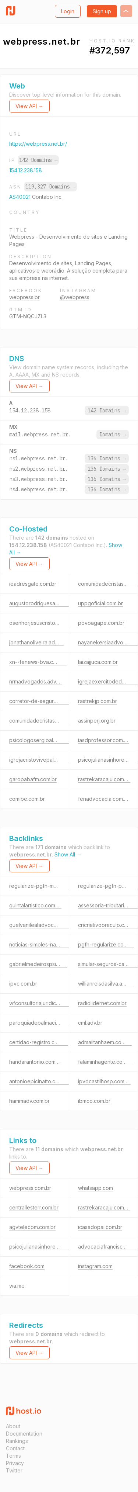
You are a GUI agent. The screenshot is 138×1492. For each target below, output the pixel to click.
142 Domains (38, 160)
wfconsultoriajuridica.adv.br (42, 1003)
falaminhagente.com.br (105, 1062)
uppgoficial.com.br (100, 603)
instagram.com (95, 1266)
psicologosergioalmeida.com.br (47, 740)
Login (67, 11)
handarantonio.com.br (35, 1062)
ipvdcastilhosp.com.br (104, 1081)
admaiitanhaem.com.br (105, 1042)
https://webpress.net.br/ (38, 144)
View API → (29, 106)
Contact (15, 1448)
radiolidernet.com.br (102, 1003)
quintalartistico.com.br (35, 905)
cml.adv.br (90, 1023)
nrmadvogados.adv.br (35, 681)
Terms (13, 1456)
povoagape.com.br (101, 623)
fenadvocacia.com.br (103, 799)
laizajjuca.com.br (98, 662)
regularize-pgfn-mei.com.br (42, 886)
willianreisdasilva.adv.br (106, 983)
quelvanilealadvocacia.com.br (45, 925)
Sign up (102, 11)
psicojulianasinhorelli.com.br (43, 1246)
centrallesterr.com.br (34, 1207)
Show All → (68, 854)
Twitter (14, 1470)
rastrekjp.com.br (97, 701)
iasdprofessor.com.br (103, 740)
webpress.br (24, 297)
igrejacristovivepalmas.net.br (43, 760)
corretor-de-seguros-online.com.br (51, 701)
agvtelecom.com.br (32, 1227)
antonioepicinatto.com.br (39, 1081)
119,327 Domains (50, 186)
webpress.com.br (30, 1188)
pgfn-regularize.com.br (106, 944)
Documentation (24, 1433)
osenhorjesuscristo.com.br (41, 623)
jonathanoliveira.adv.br (36, 642)
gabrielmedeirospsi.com (38, 964)
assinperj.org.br (97, 720)
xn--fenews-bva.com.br (38, 662)
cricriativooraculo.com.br (108, 925)
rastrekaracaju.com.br (104, 779)
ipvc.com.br (23, 983)
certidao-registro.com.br (38, 1042)
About (13, 1426)
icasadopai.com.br (100, 1227)
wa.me (17, 1285)
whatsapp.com (95, 1188)
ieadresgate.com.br (32, 584)
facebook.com (27, 1266)
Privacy (15, 1463)
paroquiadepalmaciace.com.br (46, 1023)
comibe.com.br (27, 799)
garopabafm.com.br (33, 779)
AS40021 (20, 197)
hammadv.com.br (29, 1101)
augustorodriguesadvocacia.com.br (52, 603)
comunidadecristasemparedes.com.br (54, 720)
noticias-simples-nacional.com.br (48, 944)
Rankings (17, 1441)
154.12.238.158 (25, 170)
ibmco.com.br (94, 1101)
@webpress (74, 297)
